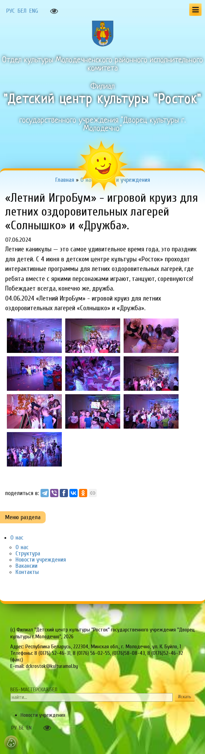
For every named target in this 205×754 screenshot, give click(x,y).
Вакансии (26, 565)
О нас (16, 537)
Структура (27, 553)
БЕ (21, 728)
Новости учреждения (40, 559)
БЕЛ (22, 11)
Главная (64, 180)
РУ (13, 728)
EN (29, 728)
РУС (10, 11)
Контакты (27, 572)
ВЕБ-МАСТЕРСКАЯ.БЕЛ (33, 690)
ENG (33, 11)
